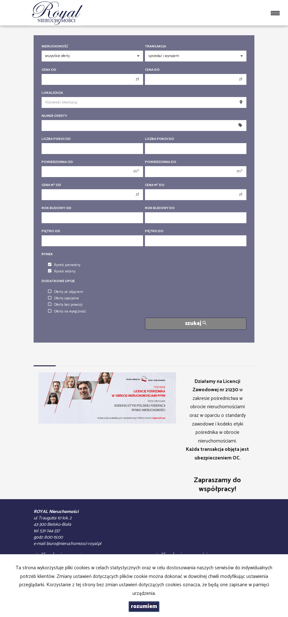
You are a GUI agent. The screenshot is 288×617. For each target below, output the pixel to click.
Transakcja (155, 46)
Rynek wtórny (62, 271)
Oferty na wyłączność (67, 311)
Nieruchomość (55, 46)
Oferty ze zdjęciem (65, 292)
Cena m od (51, 185)
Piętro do (154, 231)
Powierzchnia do (160, 162)
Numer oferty (54, 116)
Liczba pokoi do (159, 139)
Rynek (47, 254)
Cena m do (154, 185)
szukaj (195, 323)
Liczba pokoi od (56, 139)
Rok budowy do (160, 208)
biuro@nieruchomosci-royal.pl (73, 544)
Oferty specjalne (63, 298)
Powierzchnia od (57, 162)
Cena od (49, 70)
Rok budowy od (56, 208)
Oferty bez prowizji (65, 305)
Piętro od (51, 231)
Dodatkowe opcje (58, 281)
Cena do (152, 70)
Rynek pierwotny (64, 265)
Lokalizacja (52, 93)
